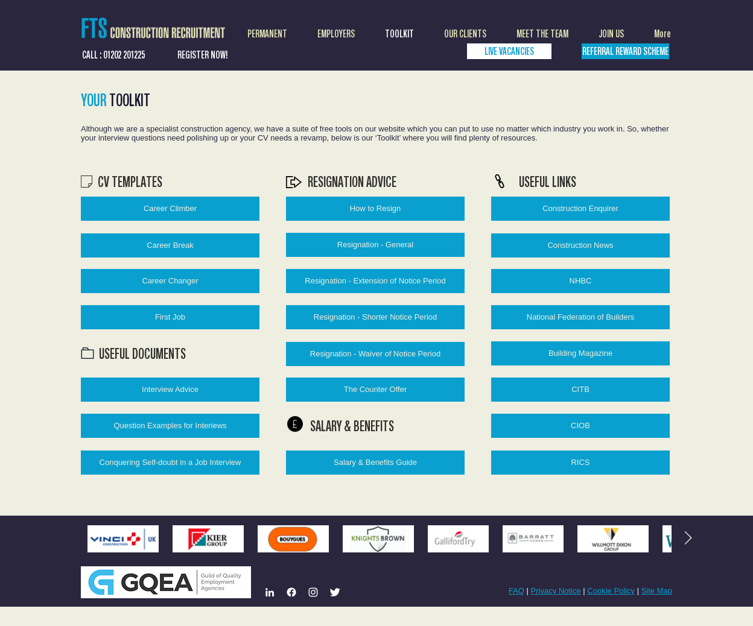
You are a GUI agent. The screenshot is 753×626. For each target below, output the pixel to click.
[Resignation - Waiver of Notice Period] (375, 354)
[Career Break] (170, 245)
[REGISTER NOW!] (202, 54)
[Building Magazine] (580, 353)
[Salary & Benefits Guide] (375, 463)
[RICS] (580, 463)
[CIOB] (580, 426)
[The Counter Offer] (375, 390)
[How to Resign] (375, 209)
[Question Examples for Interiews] (170, 426)
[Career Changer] (170, 281)
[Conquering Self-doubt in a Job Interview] (170, 463)
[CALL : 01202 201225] (113, 54)
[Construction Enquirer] (580, 209)
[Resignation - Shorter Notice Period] (375, 317)
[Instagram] (313, 592)
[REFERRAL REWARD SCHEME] (625, 51)
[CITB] (580, 390)
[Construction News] (580, 245)
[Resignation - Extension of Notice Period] (375, 281)
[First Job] (170, 317)
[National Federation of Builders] (580, 317)
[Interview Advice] (170, 390)
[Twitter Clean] (335, 592)
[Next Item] (688, 538)
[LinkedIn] (270, 592)
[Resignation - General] (375, 245)
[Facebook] (291, 592)
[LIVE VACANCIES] (509, 51)
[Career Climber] (170, 209)
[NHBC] (580, 281)
